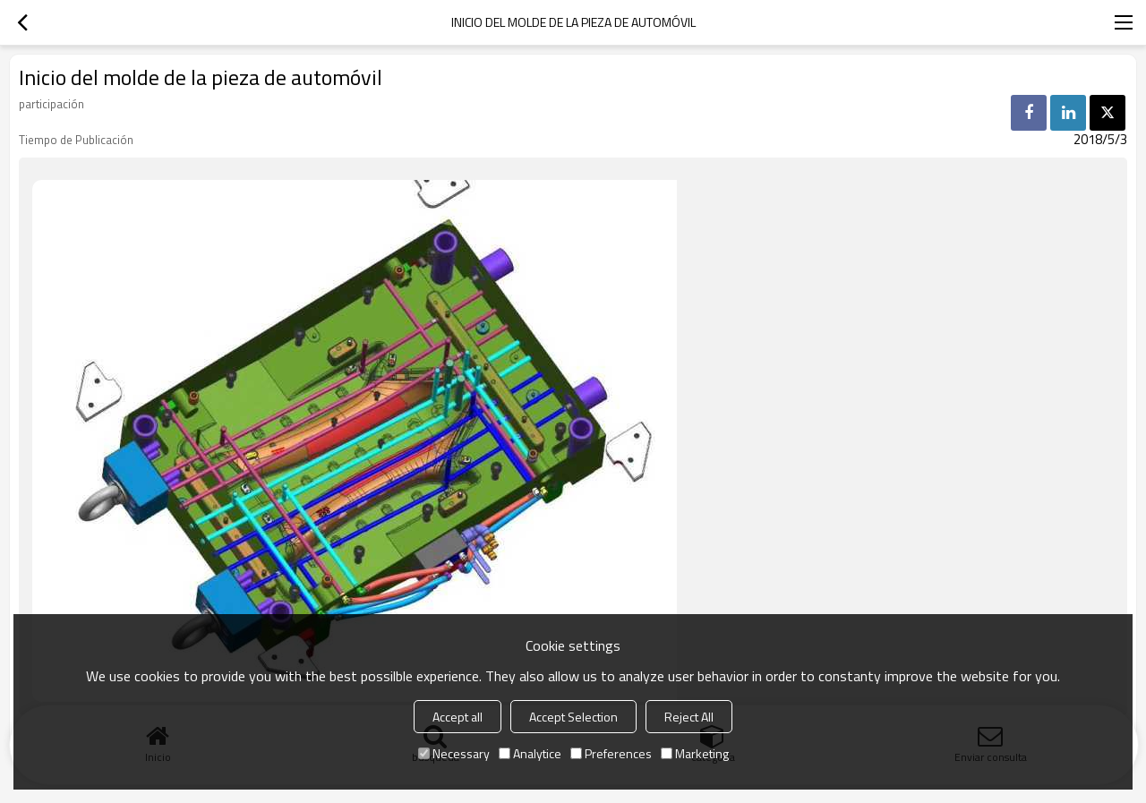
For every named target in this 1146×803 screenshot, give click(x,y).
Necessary (454, 753)
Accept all (457, 716)
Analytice (530, 753)
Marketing (695, 753)
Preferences (611, 753)
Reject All (689, 716)
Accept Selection (573, 716)
